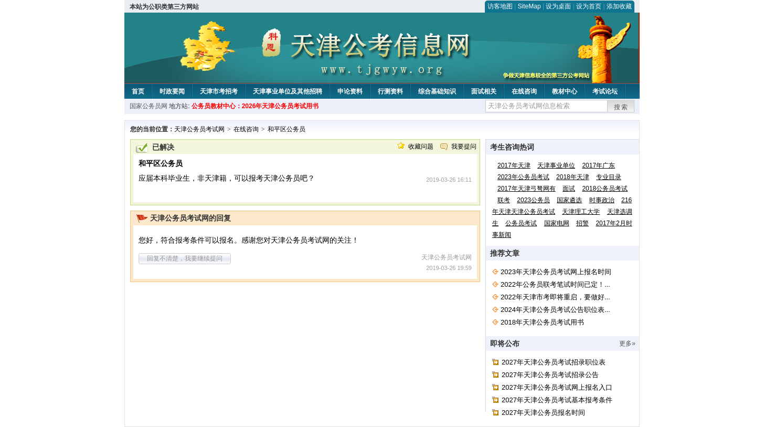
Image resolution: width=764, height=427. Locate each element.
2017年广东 (598, 165)
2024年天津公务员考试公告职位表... (555, 310)
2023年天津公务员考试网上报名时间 (556, 272)
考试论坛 (605, 91)
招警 (582, 223)
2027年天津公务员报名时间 (543, 412)
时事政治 (601, 200)
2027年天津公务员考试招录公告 (550, 375)
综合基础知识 (437, 91)
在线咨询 (524, 91)
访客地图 (500, 6)
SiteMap (529, 6)
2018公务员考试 (605, 188)
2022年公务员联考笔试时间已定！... (555, 284)
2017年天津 (513, 165)
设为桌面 (558, 6)
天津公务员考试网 (199, 129)
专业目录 (608, 177)
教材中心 (564, 91)
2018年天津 (572, 177)
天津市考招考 (219, 91)
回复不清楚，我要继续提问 (184, 258)
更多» (627, 343)
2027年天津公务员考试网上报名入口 (557, 387)
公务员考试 (521, 223)
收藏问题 (420, 146)
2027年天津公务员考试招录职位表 (554, 362)
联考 (503, 200)
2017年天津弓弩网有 (526, 188)
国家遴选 (569, 200)
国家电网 (556, 223)
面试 (569, 188)
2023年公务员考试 (523, 177)
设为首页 (588, 6)
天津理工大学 (581, 211)
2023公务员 (533, 200)
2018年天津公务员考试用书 (542, 322)
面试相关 (483, 91)
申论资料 (350, 91)
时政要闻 (172, 91)
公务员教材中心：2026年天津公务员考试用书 (255, 106)
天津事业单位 (556, 165)
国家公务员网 (148, 106)
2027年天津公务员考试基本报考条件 (557, 400)
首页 (138, 91)
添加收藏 (619, 6)
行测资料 (390, 91)
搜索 (621, 107)
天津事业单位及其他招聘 (287, 91)
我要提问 (463, 146)
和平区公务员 (286, 129)
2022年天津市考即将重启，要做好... (555, 297)
